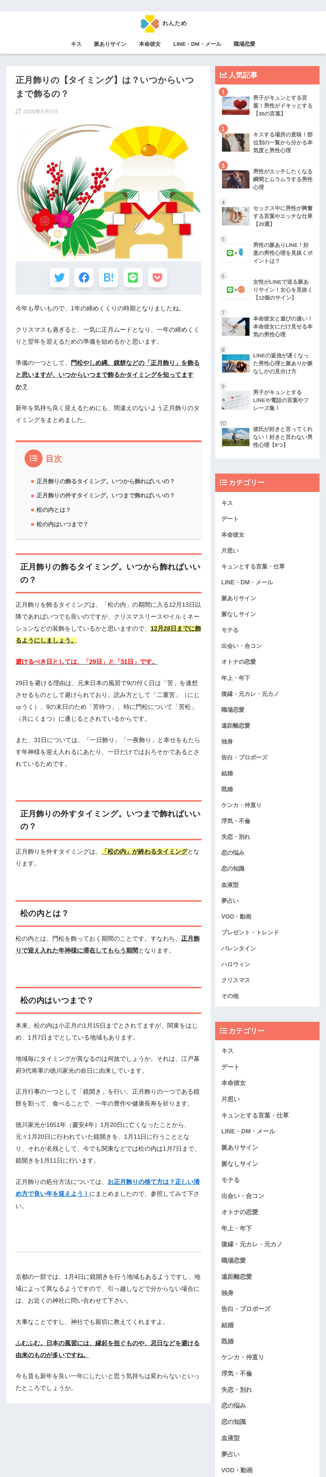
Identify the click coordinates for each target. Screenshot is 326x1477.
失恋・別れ (236, 841)
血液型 (230, 889)
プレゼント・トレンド (252, 938)
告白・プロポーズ (245, 760)
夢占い (230, 905)
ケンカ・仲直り (242, 809)
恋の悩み (233, 857)
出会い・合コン (242, 647)
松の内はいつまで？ (62, 526)
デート (230, 518)
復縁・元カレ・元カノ (252, 696)
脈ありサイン (110, 44)
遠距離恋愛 (236, 728)
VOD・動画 (237, 922)
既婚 (227, 792)
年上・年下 (236, 679)
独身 (227, 744)
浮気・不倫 (236, 825)
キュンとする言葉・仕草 (255, 567)
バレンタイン (239, 954)
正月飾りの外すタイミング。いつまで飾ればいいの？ (105, 497)
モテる (230, 631)
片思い (230, 551)
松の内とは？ (53, 512)
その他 (230, 1002)
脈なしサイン (239, 615)
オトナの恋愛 (239, 664)
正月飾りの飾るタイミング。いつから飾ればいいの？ (105, 483)
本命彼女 (150, 44)
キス (76, 44)
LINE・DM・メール (197, 44)
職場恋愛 (244, 44)
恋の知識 (233, 873)
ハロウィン (236, 970)
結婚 (227, 777)
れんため (163, 23)
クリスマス (236, 986)
